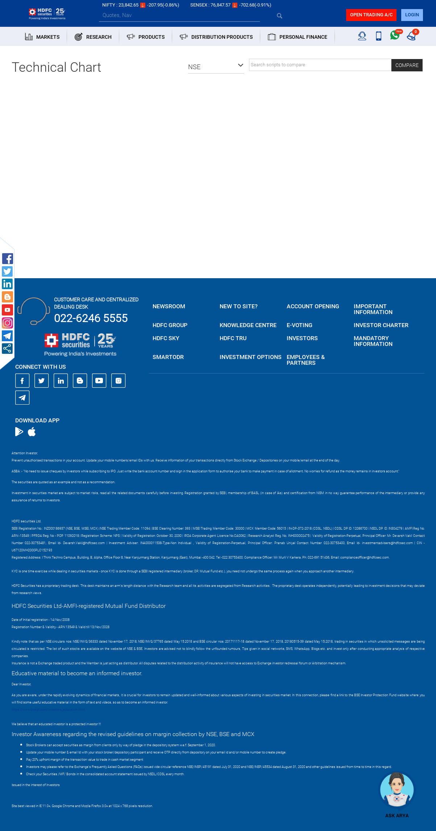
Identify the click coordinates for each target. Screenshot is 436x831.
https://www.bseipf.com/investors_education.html (48, 709)
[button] (216, 67)
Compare (407, 65)
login (412, 14)
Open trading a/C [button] (371, 14)
